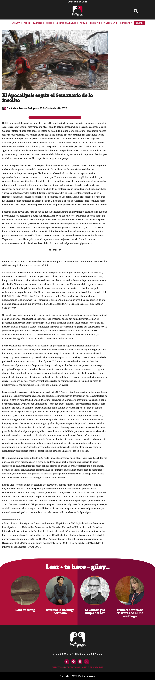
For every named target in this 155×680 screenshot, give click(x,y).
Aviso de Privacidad (92, 667)
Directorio (58, 667)
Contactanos (72, 667)
